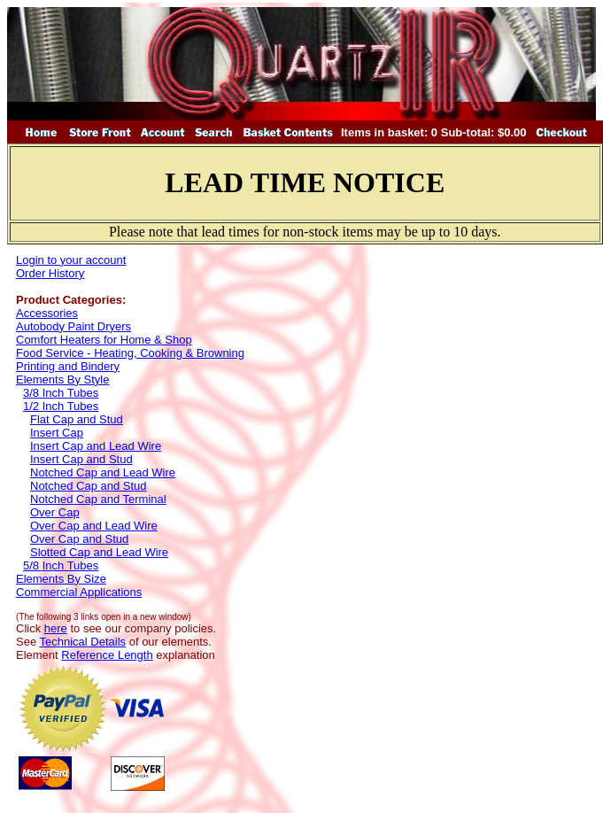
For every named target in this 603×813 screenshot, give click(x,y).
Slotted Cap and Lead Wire (99, 552)
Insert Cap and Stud (81, 459)
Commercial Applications (79, 592)
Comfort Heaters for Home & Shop (104, 339)
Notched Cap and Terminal (98, 499)
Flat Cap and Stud (76, 419)
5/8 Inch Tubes (60, 565)
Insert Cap (56, 432)
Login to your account (71, 260)
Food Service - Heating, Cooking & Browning (130, 353)
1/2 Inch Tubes (60, 406)
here (55, 628)
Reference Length (106, 655)
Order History (50, 273)
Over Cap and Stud (79, 539)
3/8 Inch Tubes (60, 392)
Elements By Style (63, 379)
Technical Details (83, 641)
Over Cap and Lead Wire (94, 525)
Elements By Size (61, 578)
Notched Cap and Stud (88, 485)
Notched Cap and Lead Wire (102, 472)
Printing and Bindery (68, 366)
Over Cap (55, 512)
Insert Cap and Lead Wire (95, 446)
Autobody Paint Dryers (73, 326)
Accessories (47, 313)
